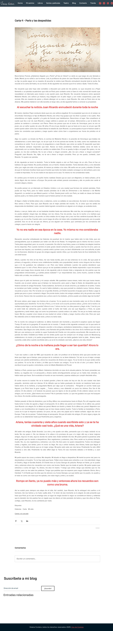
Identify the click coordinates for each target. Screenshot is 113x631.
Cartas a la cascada (21, 513)
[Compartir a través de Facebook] (16, 521)
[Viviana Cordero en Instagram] (104, 3)
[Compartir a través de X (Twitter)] (21, 521)
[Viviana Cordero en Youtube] (112, 3)
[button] (77, 627)
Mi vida (30, 509)
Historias (18, 509)
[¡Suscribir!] (47, 588)
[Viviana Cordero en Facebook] (100, 3)
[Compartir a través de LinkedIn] (27, 521)
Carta (25, 509)
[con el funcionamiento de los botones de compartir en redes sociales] (108, 3)
